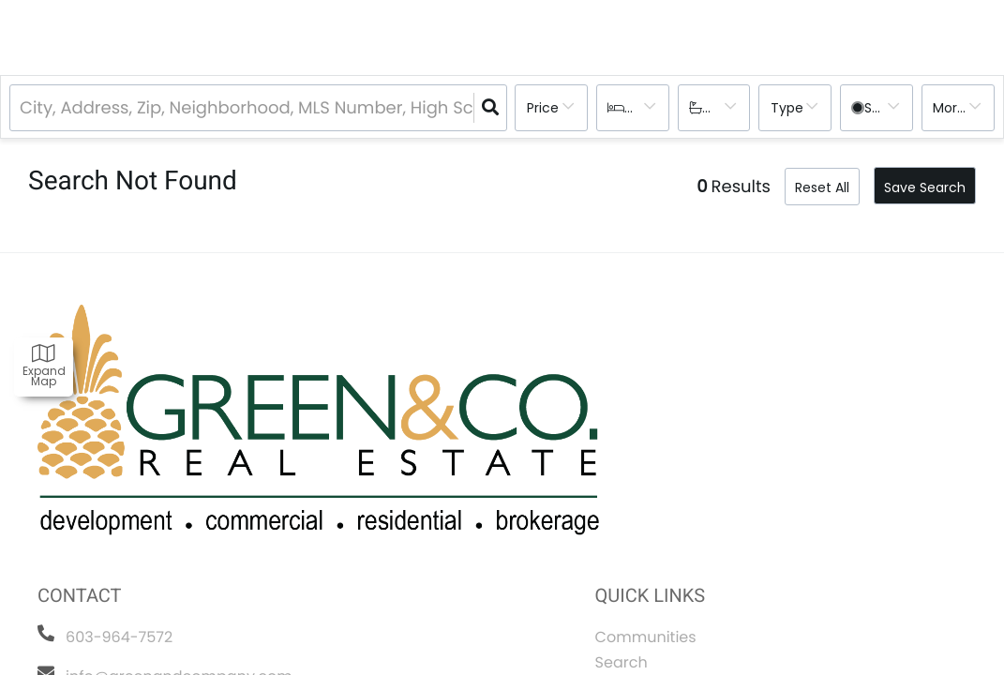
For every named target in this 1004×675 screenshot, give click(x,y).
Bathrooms (729, 107)
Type (787, 107)
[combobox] (22, 108)
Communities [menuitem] (646, 637)
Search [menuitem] (621, 662)
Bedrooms (649, 107)
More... (953, 107)
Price (543, 107)
